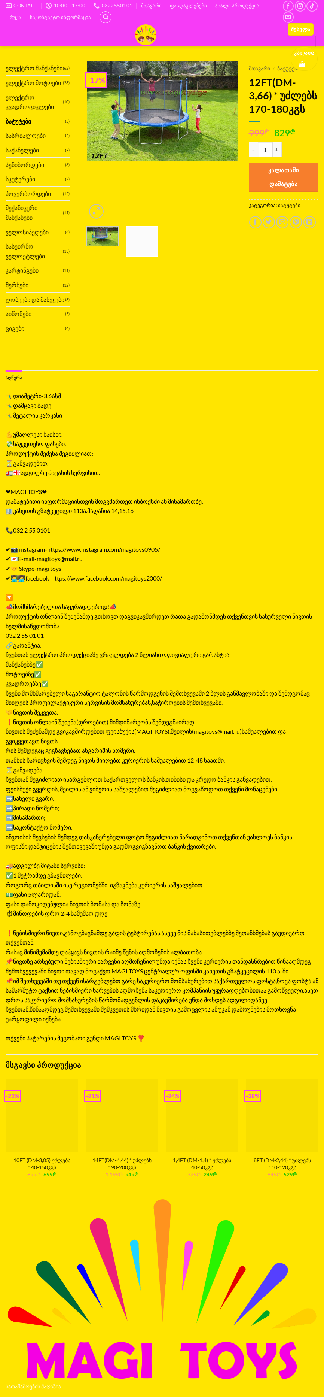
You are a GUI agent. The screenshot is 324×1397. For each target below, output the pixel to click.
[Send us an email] (288, 17)
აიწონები (18, 313)
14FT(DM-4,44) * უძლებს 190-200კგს (122, 1164)
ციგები (15, 328)
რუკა (15, 17)
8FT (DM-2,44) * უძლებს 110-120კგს (282, 1164)
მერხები (17, 284)
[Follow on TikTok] (311, 6)
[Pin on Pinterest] (296, 222)
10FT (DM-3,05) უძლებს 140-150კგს (41, 1164)
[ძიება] (105, 17)
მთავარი (151, 6)
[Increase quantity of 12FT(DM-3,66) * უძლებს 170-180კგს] (277, 149)
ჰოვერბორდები (28, 193)
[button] (301, 29)
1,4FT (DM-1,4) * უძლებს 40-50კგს (202, 1164)
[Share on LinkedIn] (309, 222)
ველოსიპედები (27, 232)
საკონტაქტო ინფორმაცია (60, 17)
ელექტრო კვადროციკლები (30, 102)
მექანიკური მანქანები (21, 212)
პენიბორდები (25, 164)
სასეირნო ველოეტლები (25, 251)
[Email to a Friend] (282, 222)
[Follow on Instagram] (300, 6)
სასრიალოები (26, 135)
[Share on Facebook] (255, 222)
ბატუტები (289, 205)
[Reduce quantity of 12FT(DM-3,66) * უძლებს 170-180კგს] (253, 149)
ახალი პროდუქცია (237, 6)
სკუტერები (20, 178)
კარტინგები (22, 270)
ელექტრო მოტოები (33, 82)
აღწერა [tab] (15, 378)
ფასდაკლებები (188, 6)
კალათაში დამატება (283, 177)
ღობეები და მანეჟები (35, 299)
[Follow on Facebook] (288, 6)
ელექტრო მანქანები (34, 68)
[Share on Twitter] (269, 222)
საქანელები (22, 150)
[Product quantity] (265, 149)
